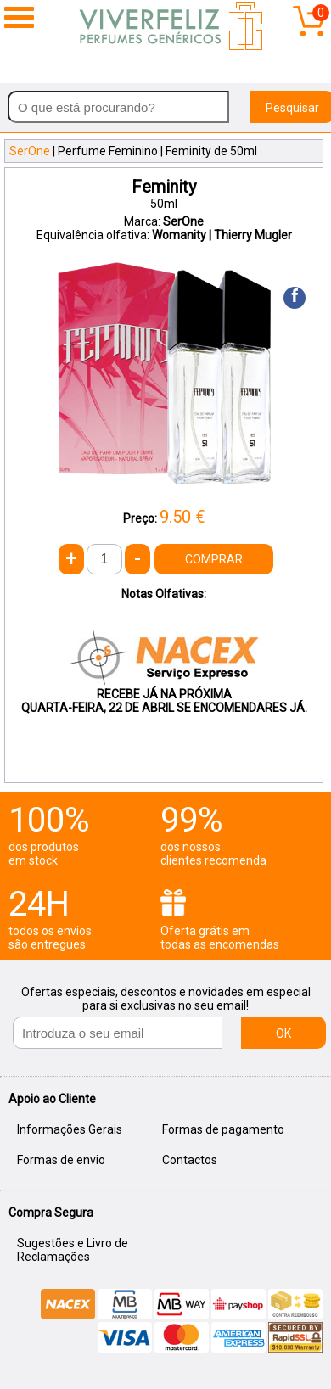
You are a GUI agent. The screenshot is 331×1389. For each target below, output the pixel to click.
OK (283, 1033)
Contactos (189, 1160)
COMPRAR (214, 559)
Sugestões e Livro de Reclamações (72, 1249)
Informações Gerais (69, 1129)
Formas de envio (61, 1160)
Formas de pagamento (223, 1129)
